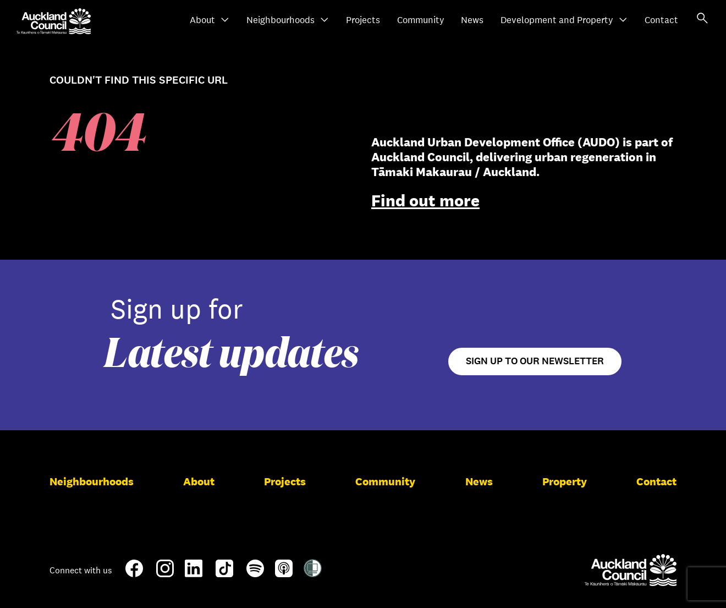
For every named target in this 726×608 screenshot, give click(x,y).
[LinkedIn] (193, 573)
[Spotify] (255, 573)
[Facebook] (134, 575)
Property (564, 481)
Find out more (425, 200)
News (472, 20)
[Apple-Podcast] (284, 573)
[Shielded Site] (313, 573)
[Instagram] (165, 573)
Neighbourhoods (287, 20)
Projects (363, 20)
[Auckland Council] (630, 570)
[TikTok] (224, 575)
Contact (661, 20)
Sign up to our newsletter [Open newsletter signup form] (535, 361)
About (209, 20)
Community (420, 20)
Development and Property (564, 20)
